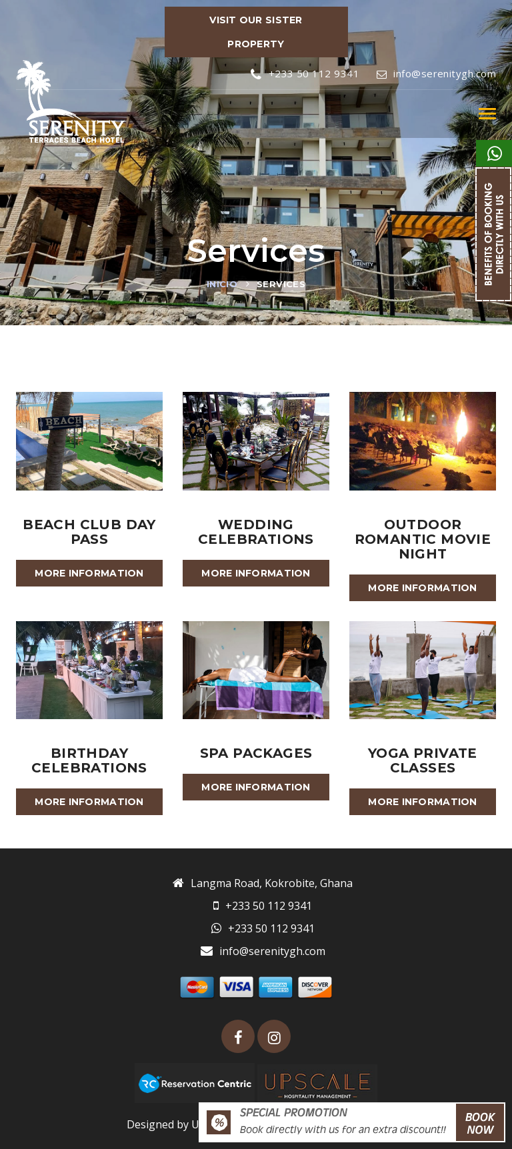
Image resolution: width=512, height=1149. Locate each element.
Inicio (222, 284)
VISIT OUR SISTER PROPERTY (255, 32)
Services (281, 284)
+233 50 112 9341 (305, 73)
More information (89, 573)
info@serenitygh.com (436, 73)
